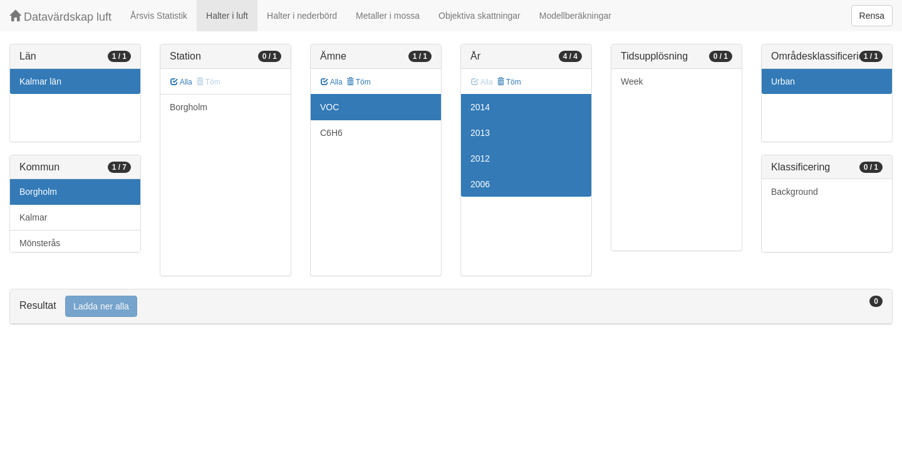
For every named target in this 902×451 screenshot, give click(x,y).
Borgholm (38, 192)
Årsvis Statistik (158, 16)
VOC (329, 107)
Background (794, 192)
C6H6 (331, 133)
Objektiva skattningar (479, 16)
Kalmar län (40, 81)
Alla (181, 82)
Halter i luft (227, 16)
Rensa (871, 16)
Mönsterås (39, 243)
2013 (480, 133)
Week (632, 81)
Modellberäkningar (575, 16)
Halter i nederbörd (302, 16)
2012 (480, 158)
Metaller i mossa (388, 16)
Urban (783, 81)
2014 (480, 107)
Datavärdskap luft (60, 16)
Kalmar (33, 217)
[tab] (451, 306)
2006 (480, 184)
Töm (358, 82)
